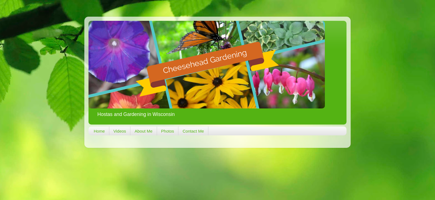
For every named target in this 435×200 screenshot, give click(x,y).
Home (99, 131)
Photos (167, 131)
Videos (119, 131)
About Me (143, 131)
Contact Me (193, 131)
